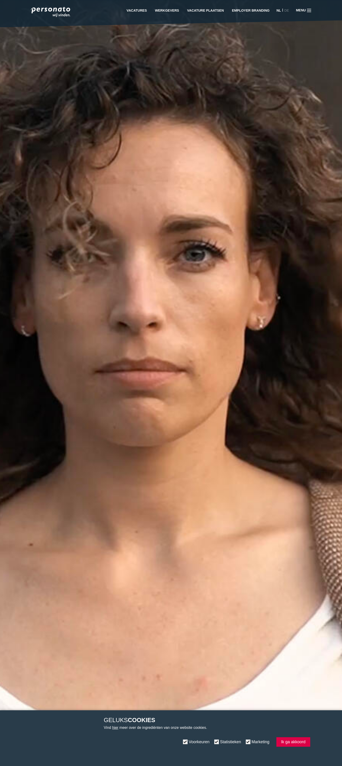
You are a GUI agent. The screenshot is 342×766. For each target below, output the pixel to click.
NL (279, 10)
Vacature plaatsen (205, 10)
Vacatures (137, 10)
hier (115, 728)
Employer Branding (250, 10)
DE (286, 10)
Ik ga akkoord (293, 742)
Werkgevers (167, 10)
